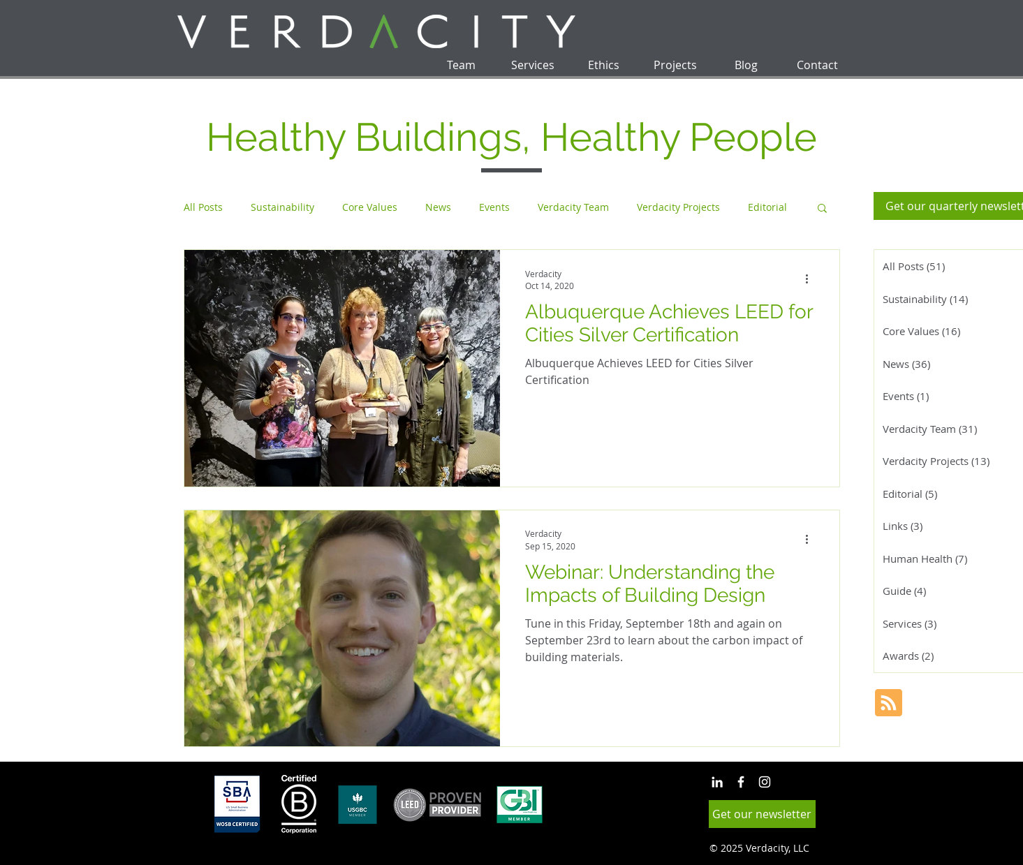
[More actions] (812, 279)
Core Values (369, 207)
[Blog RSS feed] (888, 703)
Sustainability (282, 207)
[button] (822, 209)
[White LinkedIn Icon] (717, 782)
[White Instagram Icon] (764, 782)
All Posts (203, 207)
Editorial (767, 207)
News (438, 207)
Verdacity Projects (678, 207)
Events (494, 207)
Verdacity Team (573, 207)
